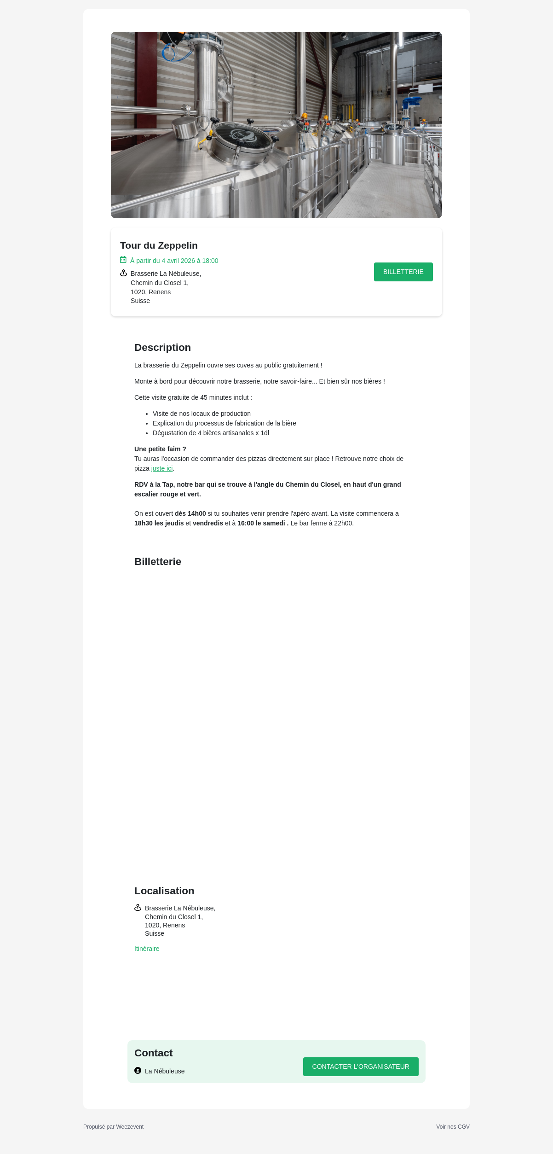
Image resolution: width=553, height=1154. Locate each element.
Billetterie (403, 271)
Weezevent (130, 1127)
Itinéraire (146, 948)
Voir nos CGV (453, 1127)
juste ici (162, 468)
